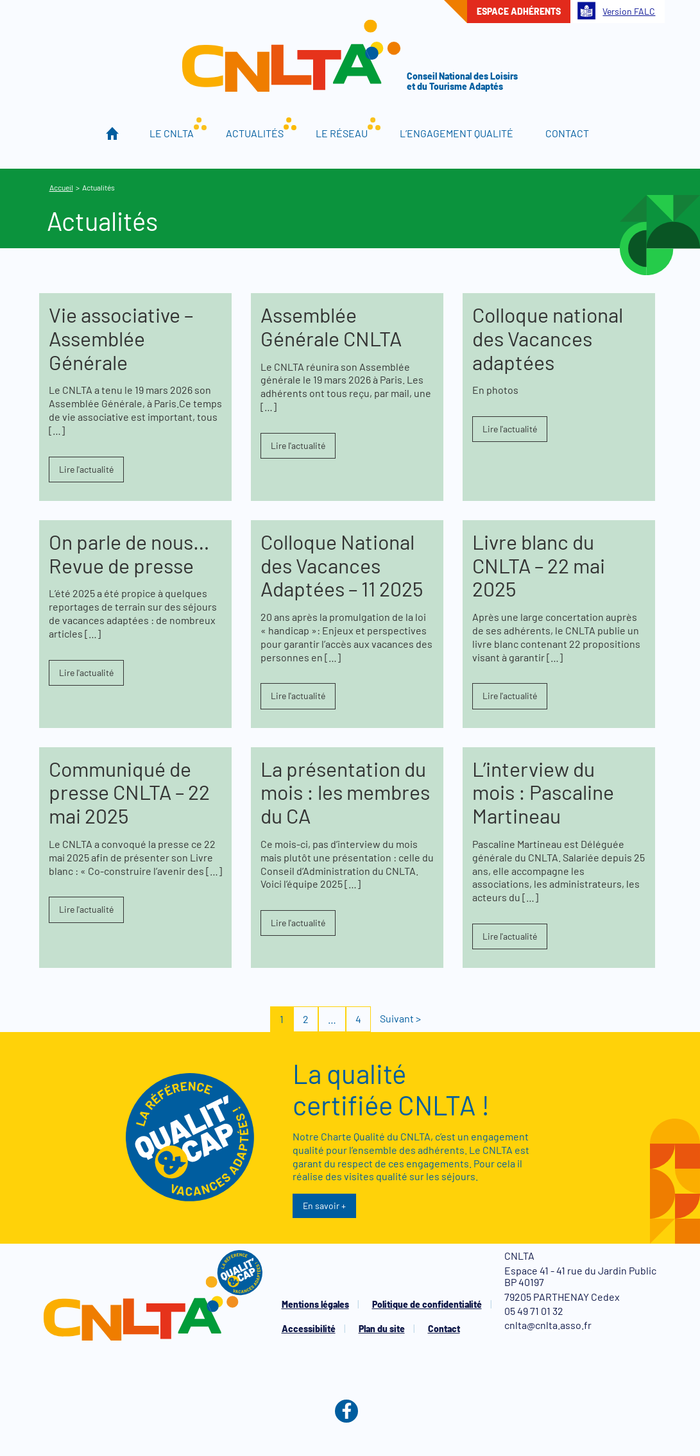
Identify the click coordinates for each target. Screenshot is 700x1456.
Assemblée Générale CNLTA (331, 326)
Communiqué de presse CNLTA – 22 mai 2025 (129, 792)
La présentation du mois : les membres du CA (345, 792)
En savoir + (324, 1205)
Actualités (255, 133)
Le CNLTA (171, 133)
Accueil (112, 133)
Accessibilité (309, 1328)
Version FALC (616, 10)
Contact (567, 133)
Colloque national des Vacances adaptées (547, 338)
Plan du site (382, 1328)
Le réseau (342, 133)
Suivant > (400, 1018)
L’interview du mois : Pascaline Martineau (543, 792)
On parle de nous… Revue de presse (129, 553)
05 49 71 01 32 (533, 1311)
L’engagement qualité (456, 133)
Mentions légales (315, 1304)
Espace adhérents (519, 11)
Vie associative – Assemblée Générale (121, 338)
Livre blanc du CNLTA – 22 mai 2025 (538, 565)
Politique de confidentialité (427, 1304)
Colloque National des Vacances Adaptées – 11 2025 (341, 565)
